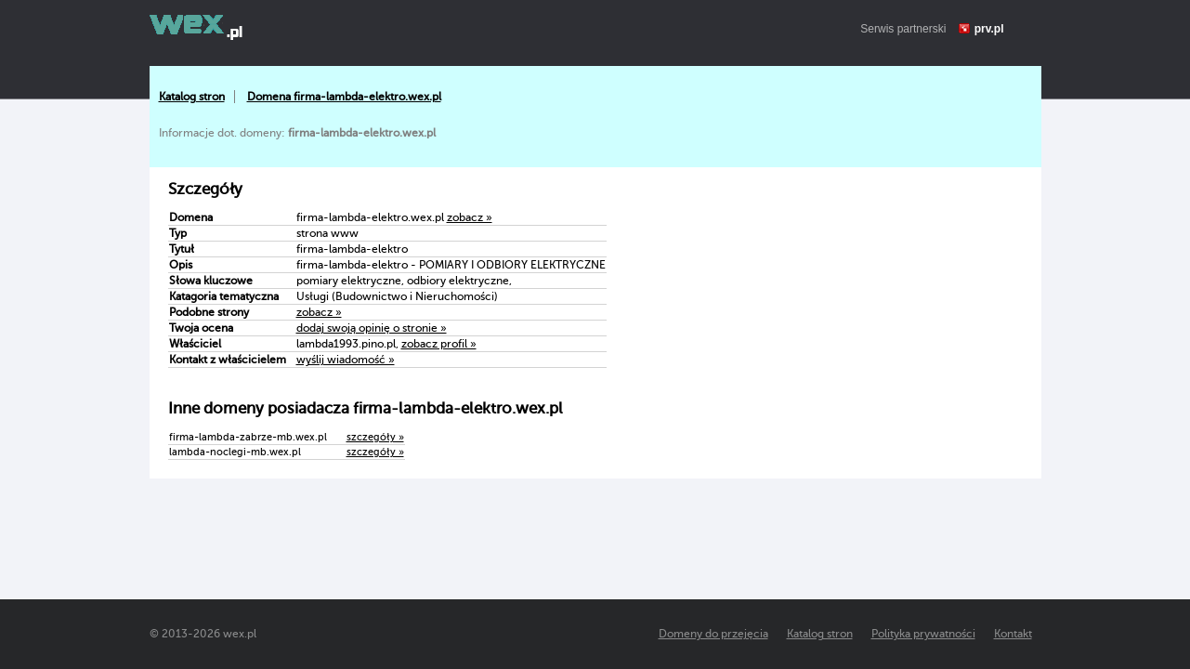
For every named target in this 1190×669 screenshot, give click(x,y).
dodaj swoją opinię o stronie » (371, 327)
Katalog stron (192, 96)
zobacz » (469, 217)
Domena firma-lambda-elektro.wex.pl (344, 96)
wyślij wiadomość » (345, 359)
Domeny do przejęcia (713, 633)
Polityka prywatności (923, 633)
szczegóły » (375, 437)
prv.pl (989, 28)
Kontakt (1013, 633)
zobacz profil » (439, 343)
